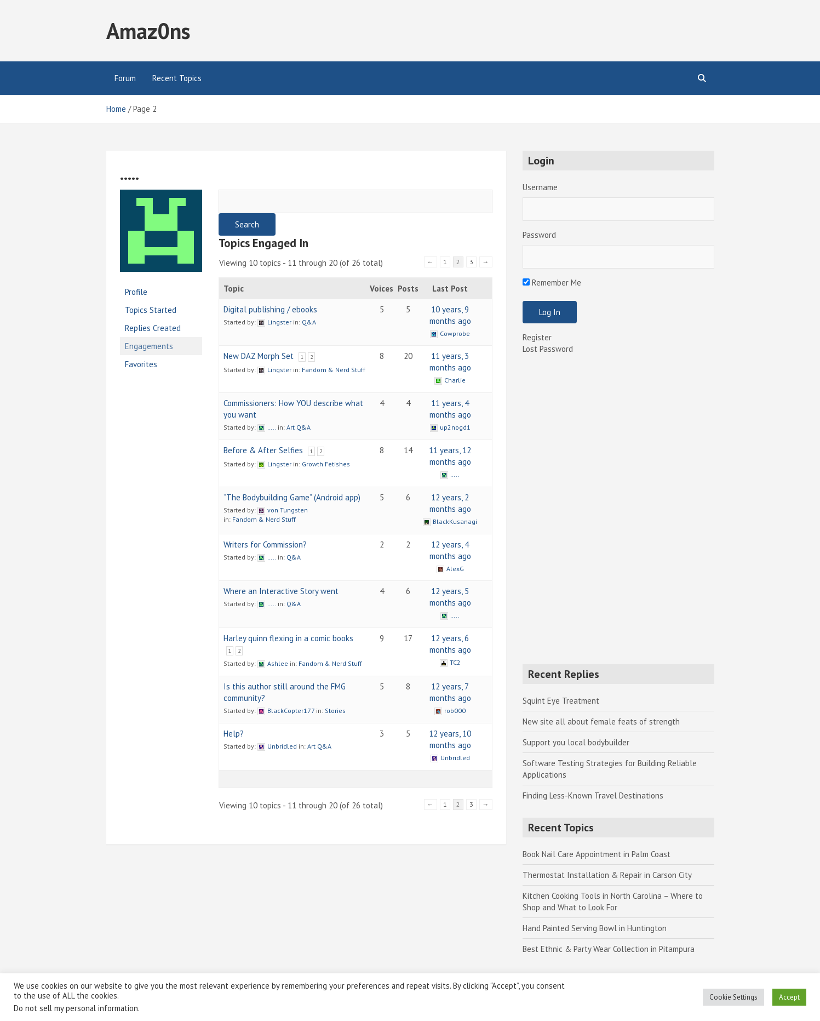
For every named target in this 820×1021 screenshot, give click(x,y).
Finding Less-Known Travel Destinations (593, 795)
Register (537, 337)
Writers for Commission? (265, 544)
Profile (136, 292)
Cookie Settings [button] (733, 997)
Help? (233, 733)
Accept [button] (789, 997)
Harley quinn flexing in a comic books (288, 638)
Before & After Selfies (263, 450)
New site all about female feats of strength (601, 721)
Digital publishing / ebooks (270, 309)
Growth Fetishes (326, 464)
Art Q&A (298, 427)
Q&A (309, 322)
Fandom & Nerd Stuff (333, 370)
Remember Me (552, 282)
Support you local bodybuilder (576, 742)
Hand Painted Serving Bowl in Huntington (595, 928)
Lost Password (548, 349)
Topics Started (150, 310)
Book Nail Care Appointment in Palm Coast (596, 854)
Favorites (141, 364)
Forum (125, 78)
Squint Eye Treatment (561, 700)
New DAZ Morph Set (258, 356)
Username (540, 187)
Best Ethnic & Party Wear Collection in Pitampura (609, 949)
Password (539, 235)
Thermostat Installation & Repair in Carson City (607, 875)
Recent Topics (177, 78)
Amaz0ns (148, 30)
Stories (335, 710)
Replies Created (153, 328)
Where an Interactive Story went (281, 591)
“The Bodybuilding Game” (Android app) (291, 497)
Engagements (149, 346)
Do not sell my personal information (76, 1008)
